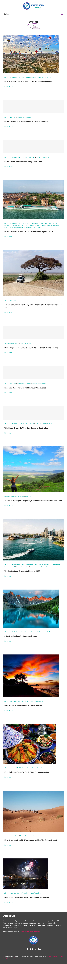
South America (38, 227)
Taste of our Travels (39, 768)
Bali (26, 157)
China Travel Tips (45, 223)
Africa (6, 77)
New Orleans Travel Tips (12, 227)
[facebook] (27, 949)
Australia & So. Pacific (17, 424)
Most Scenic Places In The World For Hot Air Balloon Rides (28, 81)
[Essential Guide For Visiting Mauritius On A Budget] (33, 372)
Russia (24, 227)
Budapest (35, 223)
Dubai (32, 424)
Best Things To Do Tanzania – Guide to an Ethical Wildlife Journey (31, 348)
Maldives (50, 424)
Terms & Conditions (14, 958)
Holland (44, 225)
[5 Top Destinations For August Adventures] (31, 591)
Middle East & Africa (24, 117)
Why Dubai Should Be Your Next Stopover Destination (26, 428)
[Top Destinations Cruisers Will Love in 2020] (33, 520)
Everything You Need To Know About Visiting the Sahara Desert (30, 840)
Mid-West (56, 225)
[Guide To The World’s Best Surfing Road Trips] (33, 146)
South (30, 227)
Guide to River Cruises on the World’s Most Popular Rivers (28, 232)
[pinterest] (35, 949)
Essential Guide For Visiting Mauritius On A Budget (25, 388)
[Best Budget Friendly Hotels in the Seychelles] (31, 656)
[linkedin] (39, 949)
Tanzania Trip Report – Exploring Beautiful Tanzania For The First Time (33, 501)
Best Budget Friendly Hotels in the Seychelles (23, 705)
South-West (41, 77)
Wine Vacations (36, 893)
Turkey (48, 77)
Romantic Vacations (39, 384)
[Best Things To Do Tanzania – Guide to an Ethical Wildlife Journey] (33, 332)
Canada (27, 632)
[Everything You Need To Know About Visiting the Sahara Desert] (33, 792)
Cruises (40, 565)
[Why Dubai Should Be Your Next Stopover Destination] (33, 413)
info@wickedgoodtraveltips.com (31, 931)
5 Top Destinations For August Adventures (21, 636)
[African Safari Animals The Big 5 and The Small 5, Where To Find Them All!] (33, 251)
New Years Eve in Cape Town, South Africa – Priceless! (26, 897)
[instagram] (31, 949)
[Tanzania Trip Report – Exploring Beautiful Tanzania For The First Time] (33, 447)
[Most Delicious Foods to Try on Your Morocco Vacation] (29, 725)
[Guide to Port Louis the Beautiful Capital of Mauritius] (33, 106)
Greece (37, 225)
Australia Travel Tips (17, 77)
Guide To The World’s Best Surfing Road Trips (23, 162)
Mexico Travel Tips (42, 157)
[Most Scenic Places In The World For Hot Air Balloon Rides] (31, 36)
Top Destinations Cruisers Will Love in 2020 (22, 571)
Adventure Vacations (11, 344)
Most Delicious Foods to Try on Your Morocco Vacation (26, 772)
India (34, 77)
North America (35, 567)
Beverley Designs (52, 956)
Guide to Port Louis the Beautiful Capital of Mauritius (26, 122)
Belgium (27, 223)
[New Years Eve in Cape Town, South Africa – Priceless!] (25, 860)
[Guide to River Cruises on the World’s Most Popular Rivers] (33, 181)
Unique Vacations (39, 836)
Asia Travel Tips (15, 701)
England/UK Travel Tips (19, 225)
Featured (28, 77)
